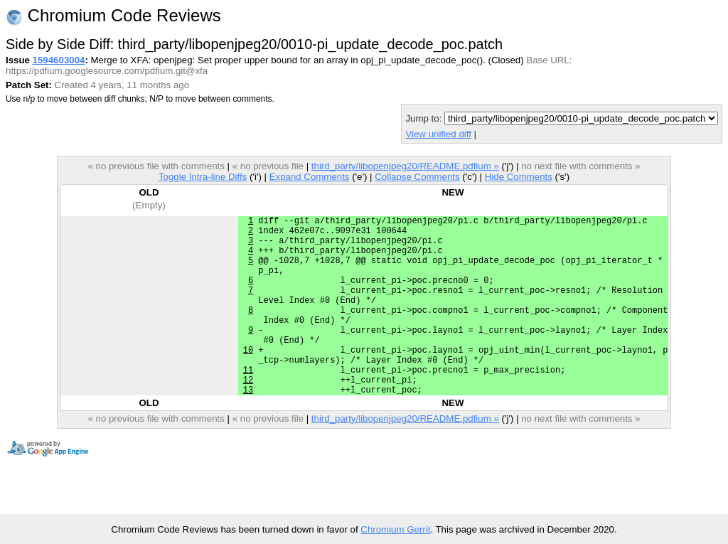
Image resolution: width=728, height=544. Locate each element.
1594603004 (59, 60)
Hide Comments (518, 176)
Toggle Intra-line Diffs (203, 176)
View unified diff (438, 134)
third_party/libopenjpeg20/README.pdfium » (405, 166)
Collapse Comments (417, 176)
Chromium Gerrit (395, 529)
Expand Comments (309, 176)
